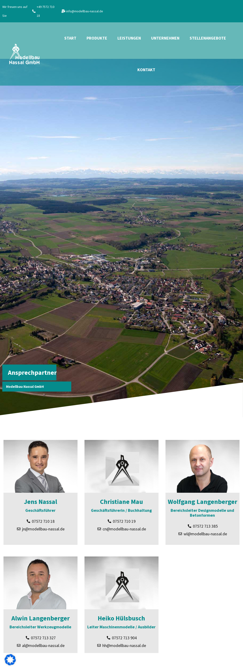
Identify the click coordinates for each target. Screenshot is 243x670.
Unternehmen (165, 38)
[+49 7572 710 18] (34, 11)
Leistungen (129, 38)
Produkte (97, 38)
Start (70, 38)
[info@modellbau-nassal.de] (63, 11)
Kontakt (146, 69)
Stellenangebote (208, 38)
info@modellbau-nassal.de (84, 11)
